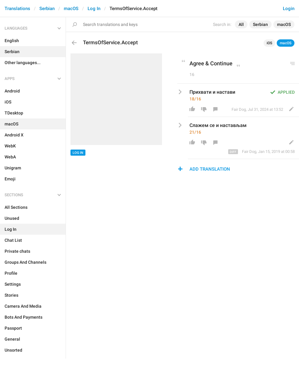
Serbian (47, 8)
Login (288, 8)
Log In (94, 8)
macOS (71, 8)
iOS (269, 43)
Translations (17, 8)
